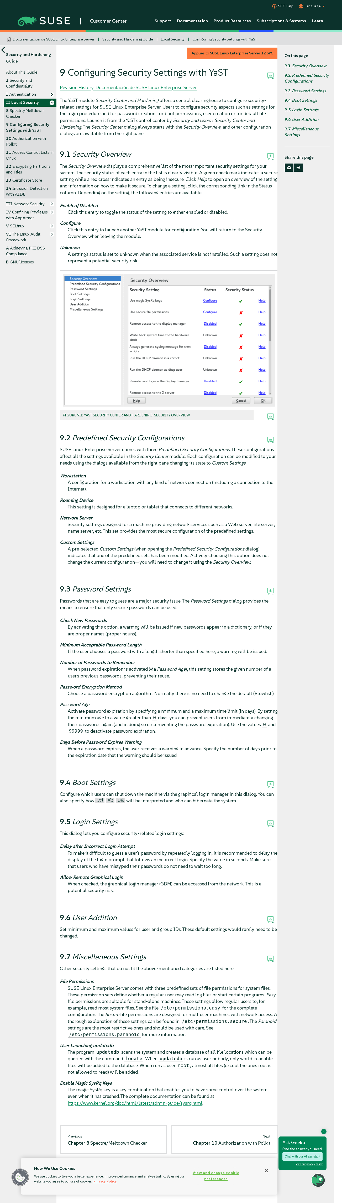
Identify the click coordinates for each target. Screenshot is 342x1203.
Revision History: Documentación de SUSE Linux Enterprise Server (128, 87)
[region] (149, 1176)
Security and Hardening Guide (127, 39)
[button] (20, 1177)
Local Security (173, 39)
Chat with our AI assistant (302, 1156)
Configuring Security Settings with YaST (224, 39)
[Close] (266, 1170)
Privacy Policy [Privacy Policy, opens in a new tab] (105, 1181)
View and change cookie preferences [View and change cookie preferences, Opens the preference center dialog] (216, 1175)
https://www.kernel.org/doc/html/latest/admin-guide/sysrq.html (135, 1103)
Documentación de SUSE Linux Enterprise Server (53, 39)
